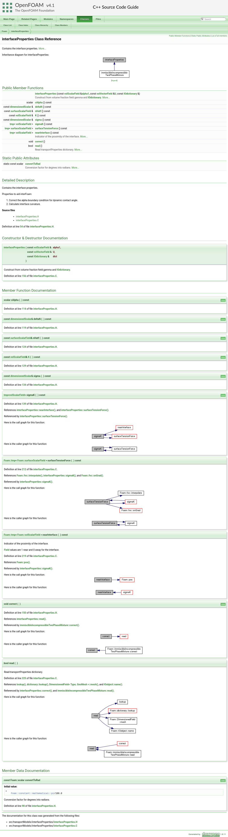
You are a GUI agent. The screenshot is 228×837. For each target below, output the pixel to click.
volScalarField (72, 93)
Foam (4, 31)
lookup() (21, 684)
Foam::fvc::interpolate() (29, 475)
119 (24, 327)
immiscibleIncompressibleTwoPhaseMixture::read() (86, 690)
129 (24, 365)
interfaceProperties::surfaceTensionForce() (84, 410)
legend (114, 80)
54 (21, 226)
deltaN (38, 106)
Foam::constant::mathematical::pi (32, 793)
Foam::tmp (10, 460)
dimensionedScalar (20, 106)
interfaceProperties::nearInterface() (36, 410)
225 (24, 678)
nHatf (38, 111)
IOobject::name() (113, 684)
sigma (38, 119)
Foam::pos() (23, 562)
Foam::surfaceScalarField (31, 460)
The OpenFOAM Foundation (34, 10)
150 (24, 612)
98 (23, 806)
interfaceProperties (19, 31)
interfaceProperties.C (27, 220)
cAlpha (39, 102)
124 (24, 346)
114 (24, 308)
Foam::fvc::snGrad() (92, 475)
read (37, 145)
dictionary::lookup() (37, 684)
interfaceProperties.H (27, 216)
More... (42, 48)
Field (6, 549)
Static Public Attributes (200, 36)
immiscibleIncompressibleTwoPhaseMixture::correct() (49, 625)
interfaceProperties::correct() (36, 690)
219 (24, 556)
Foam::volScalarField (28, 534)
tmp (12, 124)
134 (24, 384)
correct (39, 141)
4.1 (51, 5)
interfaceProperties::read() (31, 619)
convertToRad (32, 163)
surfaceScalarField (21, 111)
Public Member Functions (179, 36)
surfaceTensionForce (46, 128)
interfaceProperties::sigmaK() (59, 475)
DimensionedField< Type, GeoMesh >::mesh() (73, 684)
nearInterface (42, 132)
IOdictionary (130, 93)
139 (24, 403)
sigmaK (39, 124)
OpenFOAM (29, 5)
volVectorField (104, 93)
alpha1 (85, 93)
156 (24, 276)
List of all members (219, 36)
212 (24, 469)
